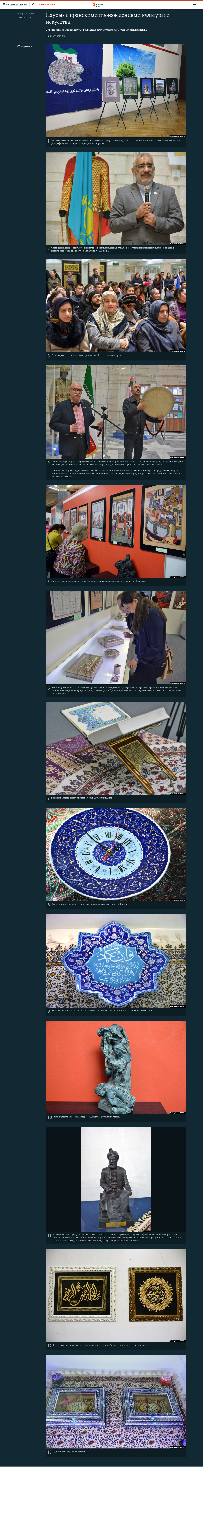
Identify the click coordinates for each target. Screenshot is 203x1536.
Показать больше (57, 35)
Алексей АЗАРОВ (25, 18)
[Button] (24, 47)
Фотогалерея (47, 4)
